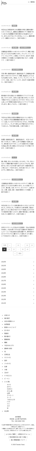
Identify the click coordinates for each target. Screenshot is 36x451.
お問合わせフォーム (24, 434)
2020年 (3, 269)
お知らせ (7, 315)
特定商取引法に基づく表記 (18, 437)
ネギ (8, 406)
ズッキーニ (10, 395)
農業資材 (15, 113)
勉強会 (14, 25)
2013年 (3, 295)
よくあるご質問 (11, 434)
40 (27, 249)
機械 (5, 342)
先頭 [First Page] (4, 245)
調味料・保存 (8, 348)
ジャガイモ (7, 363)
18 (27, 245)
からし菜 (9, 391)
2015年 (3, 288)
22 (14, 249)
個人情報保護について (18, 440)
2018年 (3, 277)
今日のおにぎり (9, 345)
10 (18, 245)
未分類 (6, 411)
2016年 (3, 284)
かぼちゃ (9, 389)
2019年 (3, 273)
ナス (8, 404)
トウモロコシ (8, 375)
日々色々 (7, 330)
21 (9, 249)
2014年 (3, 292)
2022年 (3, 262)
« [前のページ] (9, 245)
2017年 (3, 280)
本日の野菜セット (25, 47)
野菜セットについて (10, 327)
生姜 (5, 366)
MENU (31, 2)
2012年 (3, 299)
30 (23, 249)
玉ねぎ (6, 372)
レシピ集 (7, 381)
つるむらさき (11, 399)
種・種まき (7, 336)
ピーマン (7, 378)
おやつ (9, 387)
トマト (8, 402)
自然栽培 (7, 324)
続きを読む (21, 38)
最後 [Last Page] (20, 253)
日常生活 (7, 354)
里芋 (5, 360)
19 (32, 245)
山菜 (8, 393)
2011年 (3, 303)
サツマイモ (7, 357)
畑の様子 (15, 47)
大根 (5, 369)
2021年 (3, 265)
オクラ (9, 384)
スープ (14, 157)
